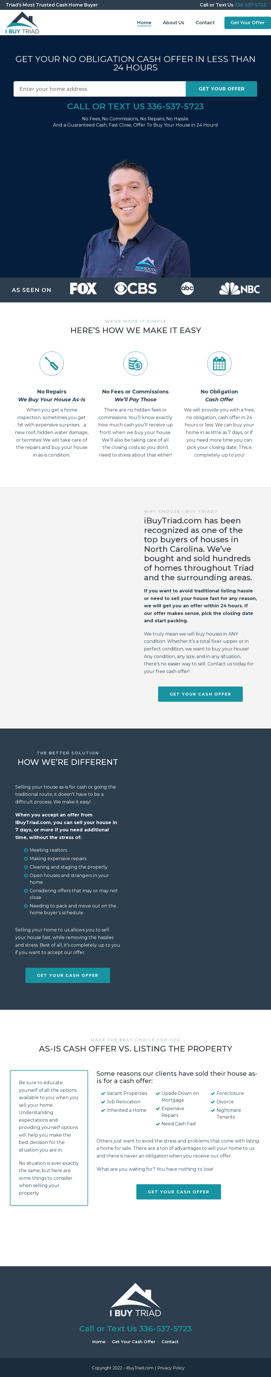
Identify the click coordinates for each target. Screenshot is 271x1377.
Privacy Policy (171, 1368)
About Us (173, 22)
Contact (205, 22)
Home (144, 22)
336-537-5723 (250, 5)
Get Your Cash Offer (133, 1341)
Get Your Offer (248, 22)
